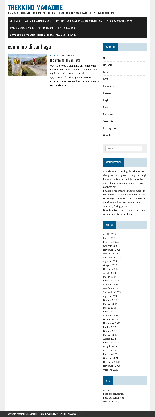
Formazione (108, 86)
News (105, 107)
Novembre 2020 (111, 365)
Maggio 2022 (110, 335)
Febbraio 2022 (111, 342)
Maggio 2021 (110, 346)
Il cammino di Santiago (65, 60)
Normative (108, 114)
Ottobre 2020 (110, 369)
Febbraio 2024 (111, 280)
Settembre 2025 (112, 257)
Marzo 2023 (109, 307)
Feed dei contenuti (113, 393)
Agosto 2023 (110, 296)
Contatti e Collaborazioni (38, 21)
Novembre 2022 (111, 323)
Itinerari (107, 93)
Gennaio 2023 (110, 315)
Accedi (106, 390)
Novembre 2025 (111, 249)
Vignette (107, 135)
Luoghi (106, 100)
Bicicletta (107, 65)
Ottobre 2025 (110, 253)
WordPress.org (111, 401)
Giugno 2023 (110, 300)
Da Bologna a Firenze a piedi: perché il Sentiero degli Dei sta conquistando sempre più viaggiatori (124, 202)
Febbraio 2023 (111, 311)
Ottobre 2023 (110, 288)
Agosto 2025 (110, 261)
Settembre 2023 (112, 292)
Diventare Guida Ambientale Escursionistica (79, 21)
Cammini (54, 55)
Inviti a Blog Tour (67, 27)
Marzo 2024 (109, 276)
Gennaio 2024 (110, 284)
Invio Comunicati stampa (119, 21)
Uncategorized (110, 128)
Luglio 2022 (109, 327)
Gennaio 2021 (110, 358)
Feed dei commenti (113, 397)
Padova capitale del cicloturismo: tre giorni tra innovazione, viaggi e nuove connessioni (123, 182)
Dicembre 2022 (111, 319)
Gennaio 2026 (110, 245)
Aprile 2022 (109, 338)
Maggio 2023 (110, 304)
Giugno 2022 (110, 331)
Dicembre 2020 (111, 362)
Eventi (106, 79)
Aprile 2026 (109, 234)
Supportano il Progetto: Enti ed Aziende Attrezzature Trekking (43, 34)
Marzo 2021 (109, 350)
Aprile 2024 (109, 273)
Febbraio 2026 (111, 242)
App (104, 58)
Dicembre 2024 (111, 269)
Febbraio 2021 (111, 354)
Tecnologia (108, 121)
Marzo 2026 (109, 238)
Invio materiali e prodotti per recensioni (31, 27)
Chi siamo (15, 21)
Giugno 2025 (110, 265)
